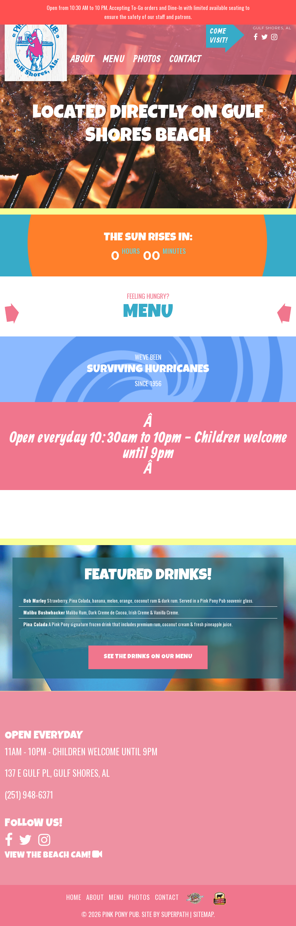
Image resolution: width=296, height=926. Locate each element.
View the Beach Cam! (53, 855)
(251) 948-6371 (29, 794)
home (73, 897)
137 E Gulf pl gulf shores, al (272, 25)
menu (116, 897)
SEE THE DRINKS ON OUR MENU (148, 657)
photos (149, 62)
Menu (116, 62)
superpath (175, 914)
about (85, 62)
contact (188, 62)
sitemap (203, 914)
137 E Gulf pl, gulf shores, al (57, 772)
